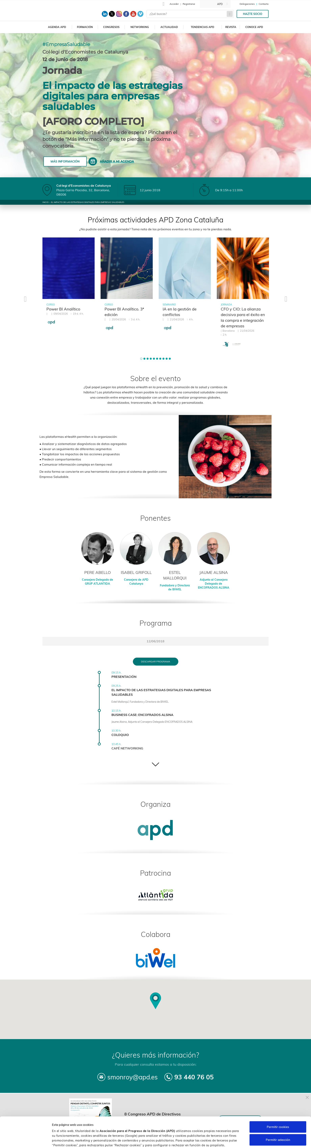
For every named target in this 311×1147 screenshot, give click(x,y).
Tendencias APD (202, 27)
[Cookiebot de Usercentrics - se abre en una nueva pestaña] (25, 1139)
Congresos (111, 27)
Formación (85, 27)
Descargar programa (155, 661)
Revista (230, 27)
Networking (140, 27)
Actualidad (169, 27)
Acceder (174, 3)
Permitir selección (278, 1116)
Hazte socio (252, 14)
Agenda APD (57, 27)
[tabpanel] (68, 283)
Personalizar (211, 1139)
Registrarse (189, 3)
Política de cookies (209, 1126)
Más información (65, 161)
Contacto (264, 3)
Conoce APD (254, 27)
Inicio (45, 202)
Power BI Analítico (63, 308)
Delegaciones (247, 3)
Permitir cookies (278, 1103)
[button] (141, 359)
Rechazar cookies (278, 1129)
